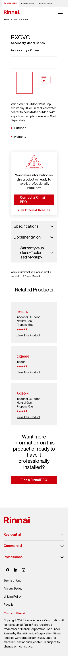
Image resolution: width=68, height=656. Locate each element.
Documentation (34, 237)
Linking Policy (13, 596)
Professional (46, 3)
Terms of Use (13, 580)
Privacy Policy (13, 588)
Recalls (8, 604)
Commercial (28, 3)
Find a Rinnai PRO (34, 480)
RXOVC (25, 19)
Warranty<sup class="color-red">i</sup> (37, 253)
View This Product (28, 335)
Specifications (34, 226)
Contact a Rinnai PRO (32, 200)
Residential (10, 3)
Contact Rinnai (14, 613)
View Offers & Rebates (34, 210)
